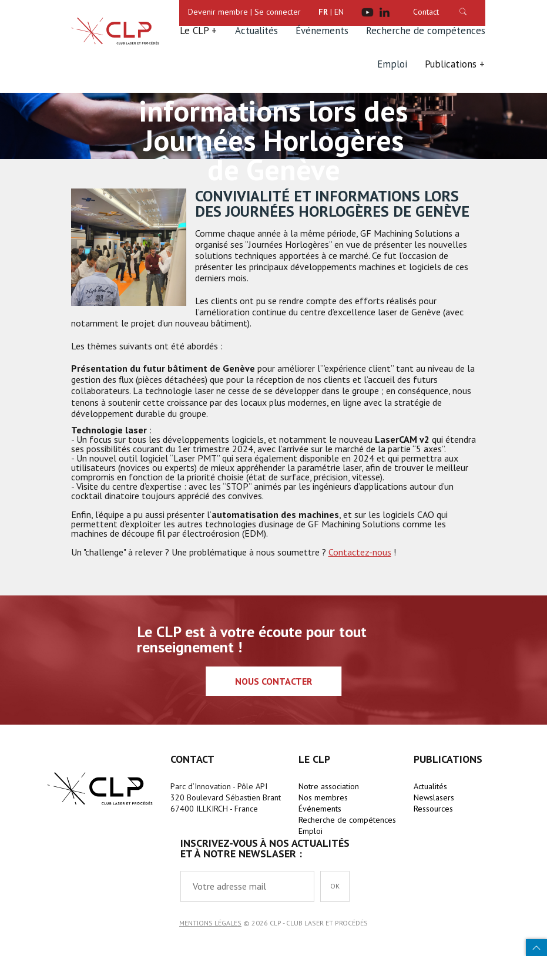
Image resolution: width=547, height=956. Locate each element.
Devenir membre (218, 11)
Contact (426, 11)
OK (335, 885)
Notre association (328, 786)
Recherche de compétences (425, 30)
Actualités (256, 30)
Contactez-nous (359, 552)
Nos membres (323, 797)
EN (339, 11)
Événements (322, 30)
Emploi (392, 64)
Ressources (433, 808)
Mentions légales (210, 922)
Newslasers (434, 797)
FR (323, 11)
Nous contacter (273, 681)
